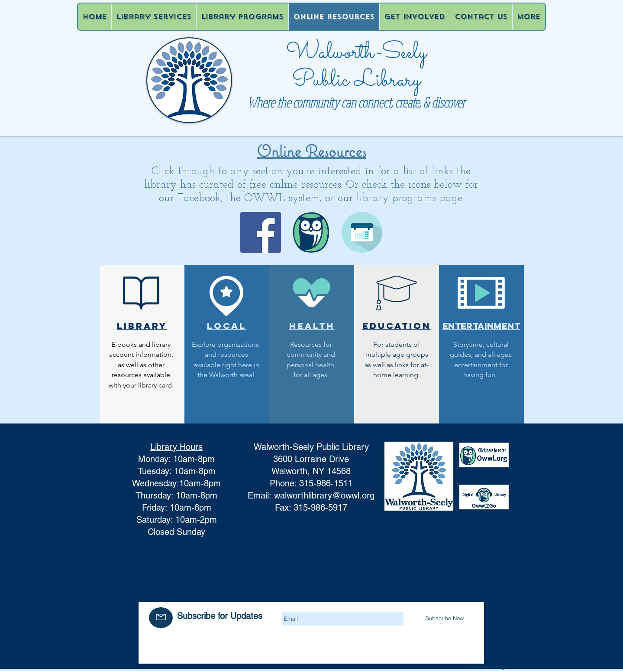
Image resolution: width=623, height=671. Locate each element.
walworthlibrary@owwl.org (324, 495)
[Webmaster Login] (489, 667)
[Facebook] (260, 232)
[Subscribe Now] (445, 618)
